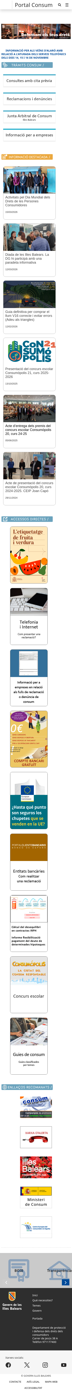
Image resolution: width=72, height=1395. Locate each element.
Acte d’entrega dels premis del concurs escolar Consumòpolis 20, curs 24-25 (28, 430)
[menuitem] (67, 5)
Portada (37, 1318)
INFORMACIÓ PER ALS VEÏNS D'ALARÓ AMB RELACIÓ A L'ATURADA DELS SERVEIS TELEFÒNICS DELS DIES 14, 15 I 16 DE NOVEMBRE (33, 54)
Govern (37, 1310)
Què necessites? (42, 1300)
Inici (35, 1295)
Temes (36, 1305)
